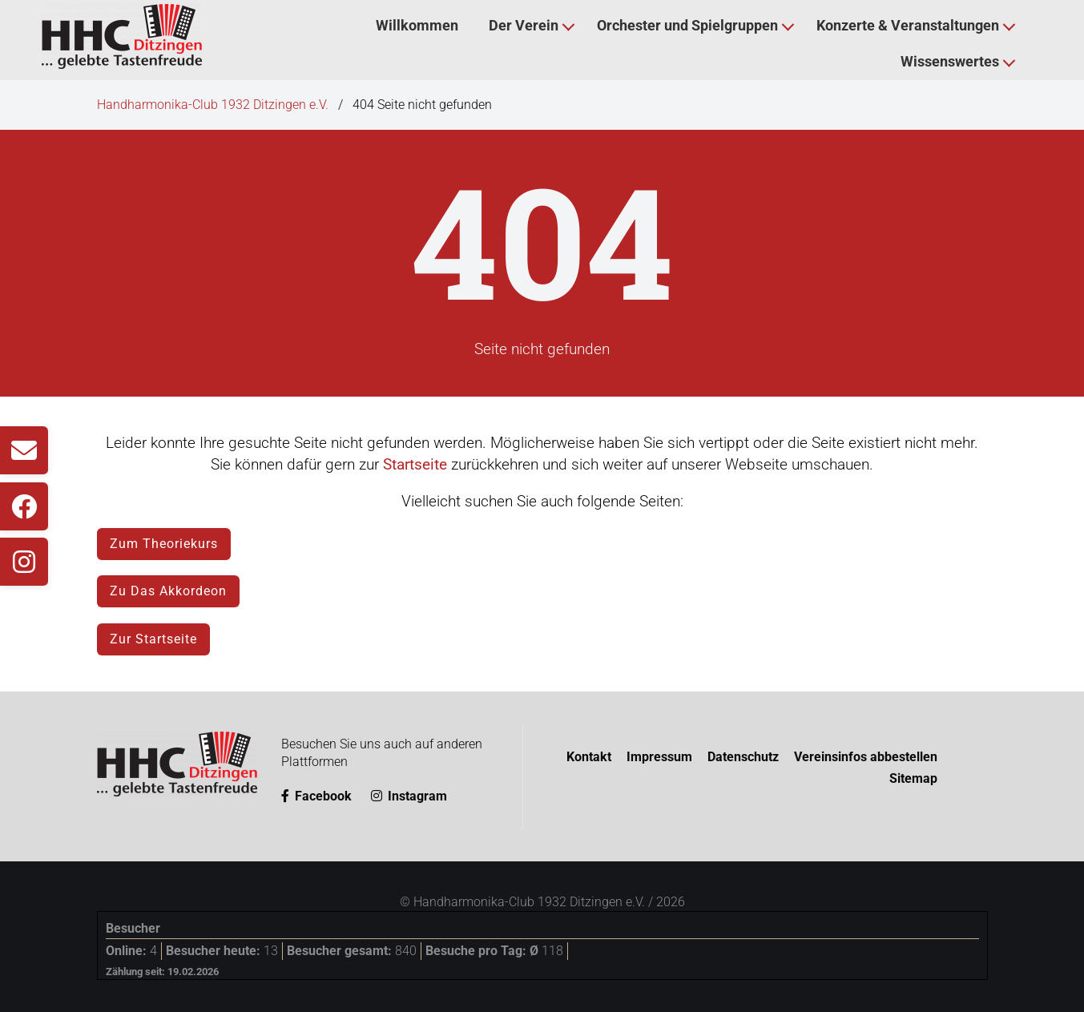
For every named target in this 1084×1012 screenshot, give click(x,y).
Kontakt (588, 756)
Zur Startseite (153, 639)
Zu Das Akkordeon (168, 591)
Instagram (409, 796)
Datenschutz (743, 756)
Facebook (316, 796)
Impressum (659, 756)
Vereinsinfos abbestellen (865, 756)
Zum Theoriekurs (164, 543)
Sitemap (913, 778)
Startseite (415, 464)
